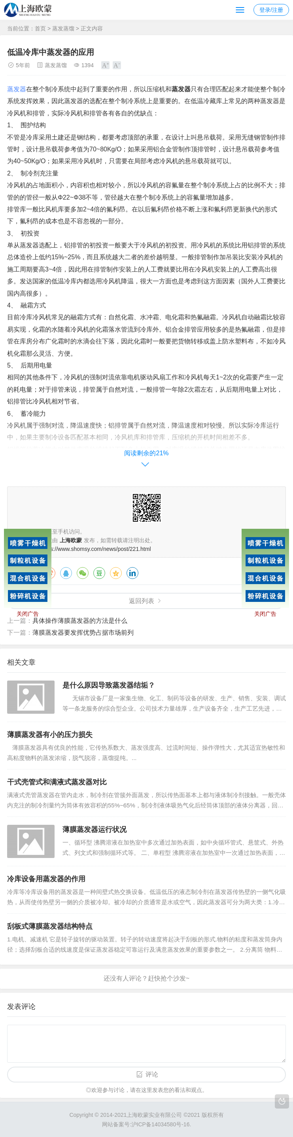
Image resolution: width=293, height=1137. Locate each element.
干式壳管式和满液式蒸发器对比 (57, 782)
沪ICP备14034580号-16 (160, 1124)
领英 (132, 573)
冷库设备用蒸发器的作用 (46, 879)
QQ (66, 573)
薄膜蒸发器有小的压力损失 (50, 735)
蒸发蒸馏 (63, 28)
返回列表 (141, 601)
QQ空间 (116, 573)
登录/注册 (271, 10)
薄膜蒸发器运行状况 (94, 829)
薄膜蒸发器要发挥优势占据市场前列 (83, 632)
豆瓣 (99, 573)
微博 (49, 573)
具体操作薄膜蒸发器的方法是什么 (79, 620)
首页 (40, 28)
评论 (152, 1074)
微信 (83, 573)
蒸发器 (16, 89)
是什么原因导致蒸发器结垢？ (108, 685)
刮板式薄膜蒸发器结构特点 (50, 926)
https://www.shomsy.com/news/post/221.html (96, 549)
